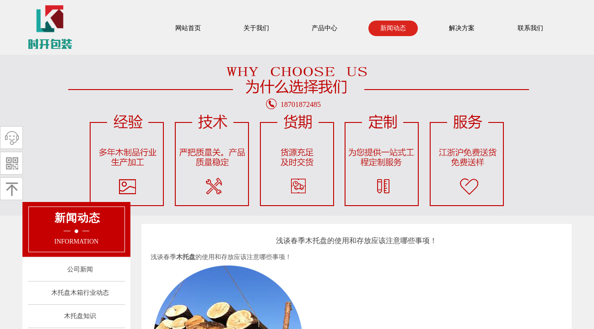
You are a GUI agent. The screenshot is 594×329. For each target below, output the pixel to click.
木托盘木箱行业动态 (80, 292)
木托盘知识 (80, 316)
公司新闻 (80, 269)
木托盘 (185, 257)
